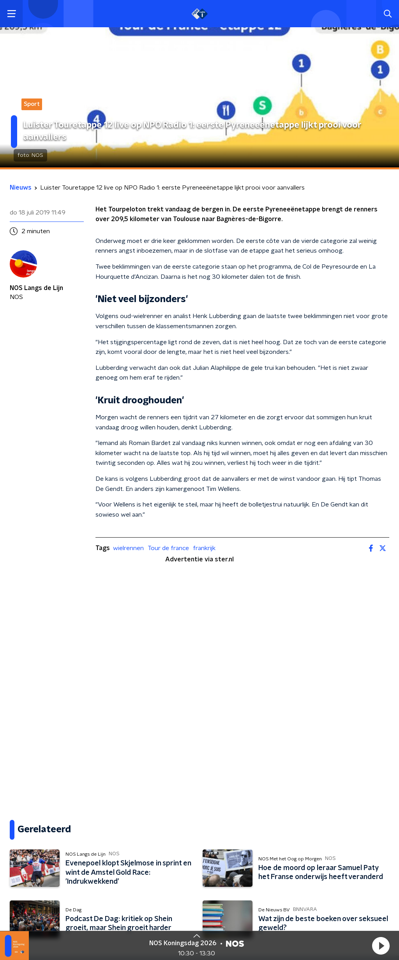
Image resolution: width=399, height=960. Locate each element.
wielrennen (128, 548)
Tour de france (168, 548)
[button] (380, 945)
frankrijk (204, 548)
